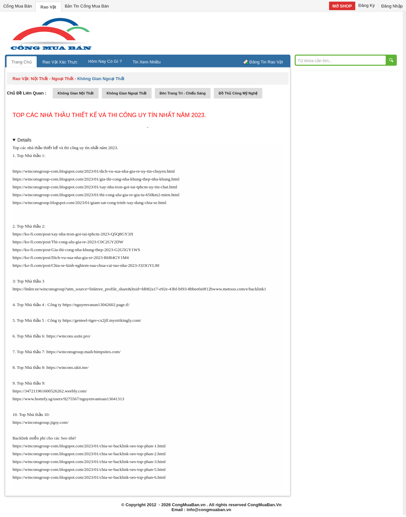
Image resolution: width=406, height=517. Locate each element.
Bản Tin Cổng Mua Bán (87, 6)
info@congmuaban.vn (209, 509)
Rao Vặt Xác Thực (60, 62)
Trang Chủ (21, 62)
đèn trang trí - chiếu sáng (183, 93)
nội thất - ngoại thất (52, 78)
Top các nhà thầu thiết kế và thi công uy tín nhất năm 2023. (109, 115)
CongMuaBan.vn (189, 504)
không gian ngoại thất (127, 93)
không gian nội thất (76, 93)
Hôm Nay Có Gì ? (105, 61)
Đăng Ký (367, 5)
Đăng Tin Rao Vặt (266, 62)
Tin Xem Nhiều (146, 62)
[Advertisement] (259, 32)
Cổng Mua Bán (17, 6)
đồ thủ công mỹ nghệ (238, 93)
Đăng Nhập (392, 6)
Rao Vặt (48, 7)
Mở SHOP (342, 6)
